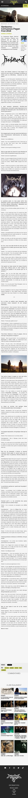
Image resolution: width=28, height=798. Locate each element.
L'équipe (14, 791)
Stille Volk (7, 668)
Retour (25, 6)
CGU (14, 789)
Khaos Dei (16, 668)
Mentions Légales (14, 787)
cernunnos (4, 670)
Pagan (20, 668)
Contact (14, 794)
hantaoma (11, 668)
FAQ (14, 792)
